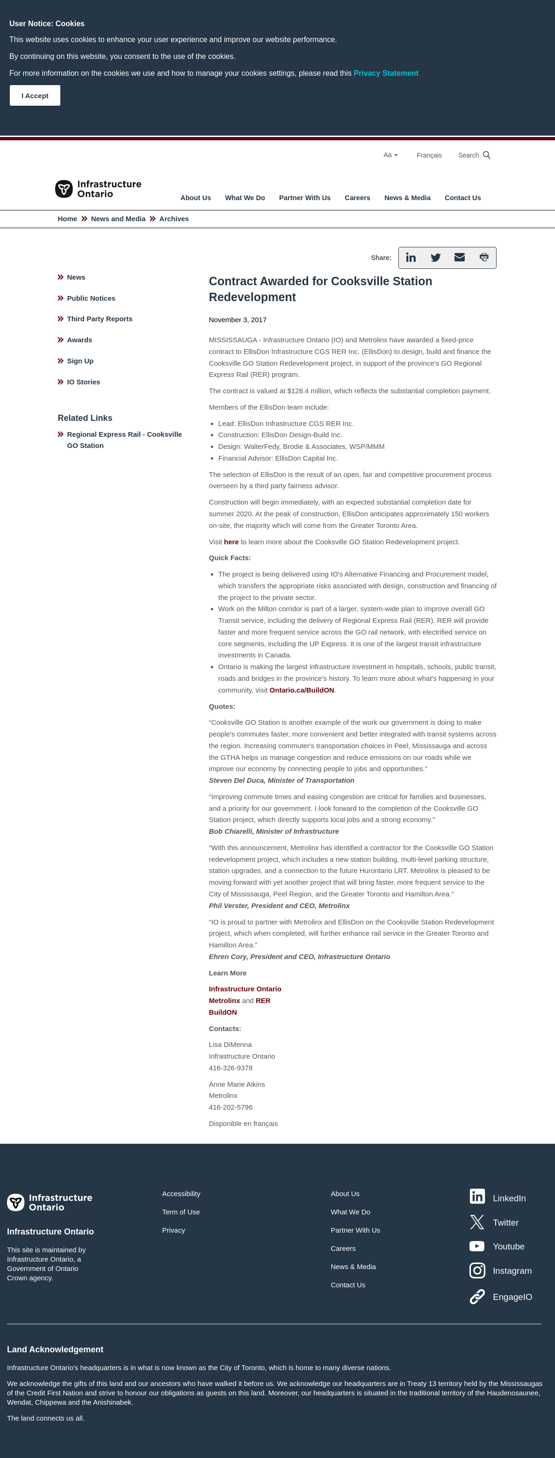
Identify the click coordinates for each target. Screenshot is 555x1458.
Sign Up (80, 361)
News (76, 277)
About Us (195, 198)
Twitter (506, 1222)
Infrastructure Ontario (245, 989)
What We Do (245, 198)
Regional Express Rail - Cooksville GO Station (124, 440)
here (231, 542)
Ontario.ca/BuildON (302, 690)
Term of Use (181, 1212)
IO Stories (84, 382)
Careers (357, 198)
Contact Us (463, 198)
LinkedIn (509, 1198)
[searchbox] (469, 155)
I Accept (35, 96)
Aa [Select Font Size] (390, 155)
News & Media (407, 198)
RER (263, 1000)
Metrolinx (224, 1000)
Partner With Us (305, 198)
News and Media (118, 219)
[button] (410, 258)
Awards (80, 340)
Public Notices (91, 298)
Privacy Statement (385, 73)
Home (68, 219)
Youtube (509, 1246)
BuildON (223, 1012)
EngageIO (512, 1297)
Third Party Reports (100, 319)
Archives (174, 219)
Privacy (173, 1230)
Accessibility (181, 1194)
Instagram (512, 1271)
